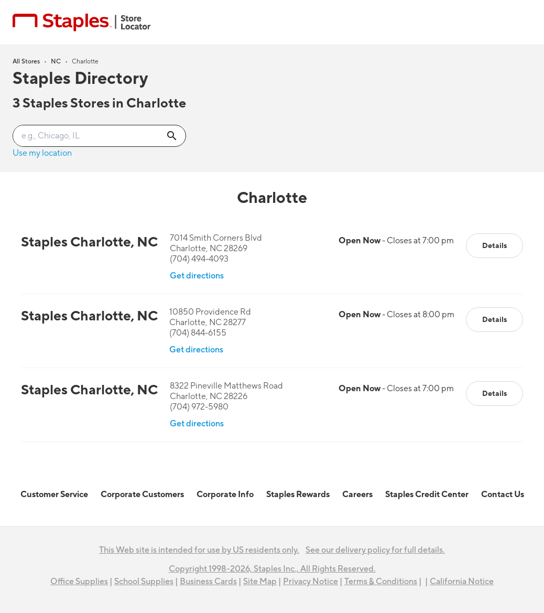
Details (494, 246)
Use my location (42, 153)
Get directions (197, 276)
